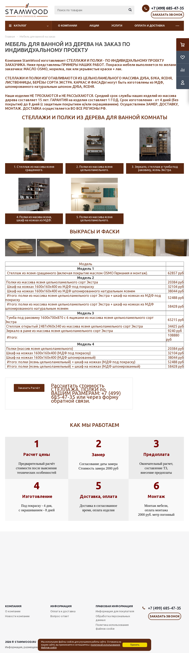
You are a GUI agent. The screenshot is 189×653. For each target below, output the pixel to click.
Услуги (116, 25)
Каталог (20, 25)
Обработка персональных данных (113, 618)
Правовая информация (114, 606)
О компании (67, 25)
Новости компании (17, 616)
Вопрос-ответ (59, 616)
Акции (94, 25)
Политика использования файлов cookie (112, 626)
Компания (13, 606)
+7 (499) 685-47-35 (167, 8)
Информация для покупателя (115, 611)
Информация (61, 606)
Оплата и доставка (150, 25)
